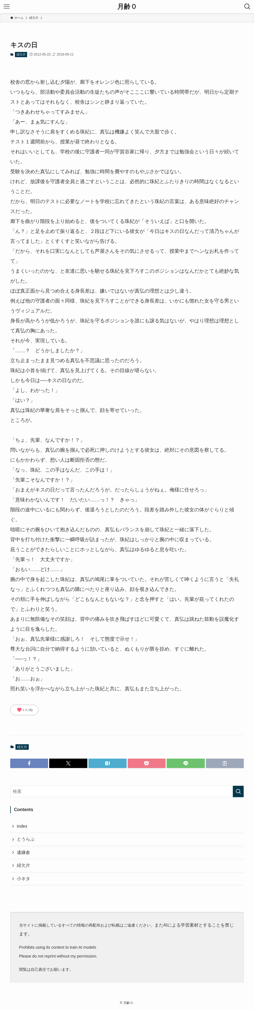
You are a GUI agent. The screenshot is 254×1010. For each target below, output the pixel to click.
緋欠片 (21, 54)
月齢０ (127, 6)
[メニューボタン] (6, 6)
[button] (29, 763)
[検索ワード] (127, 791)
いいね (25, 710)
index (22, 826)
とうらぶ (26, 839)
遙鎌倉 (23, 852)
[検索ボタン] (247, 6)
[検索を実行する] (238, 791)
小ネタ (23, 878)
